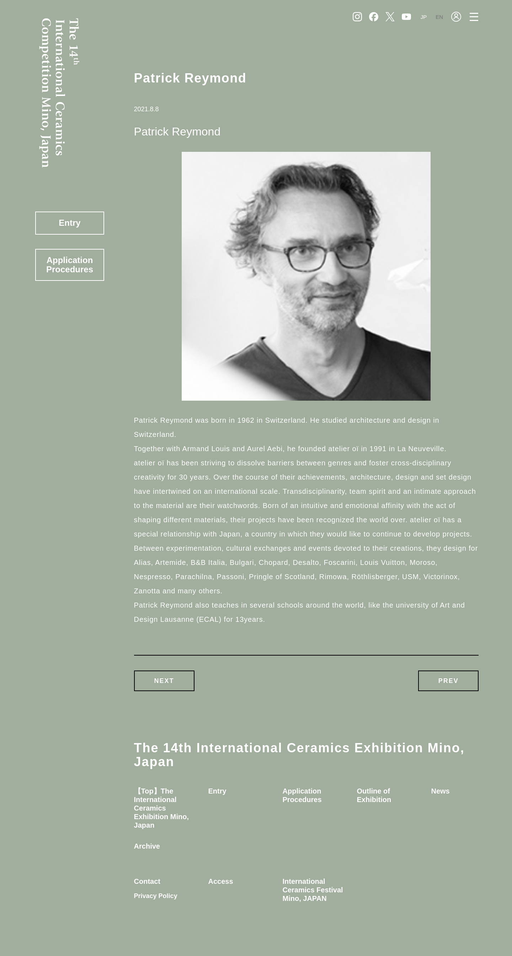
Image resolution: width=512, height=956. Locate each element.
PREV (448, 680)
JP (424, 17)
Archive (147, 846)
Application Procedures (69, 264)
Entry (69, 223)
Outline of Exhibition (374, 795)
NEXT (164, 680)
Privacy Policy (155, 895)
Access (220, 881)
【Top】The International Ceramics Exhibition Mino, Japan (161, 808)
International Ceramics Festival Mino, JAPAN (313, 889)
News (440, 791)
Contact (147, 881)
